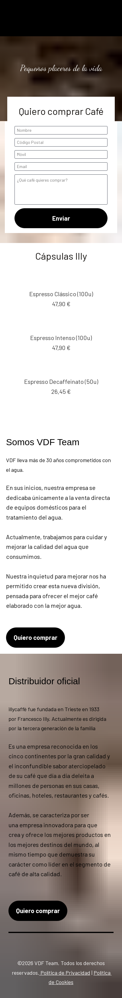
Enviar (61, 218)
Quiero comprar (35, 637)
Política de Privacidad (64, 972)
